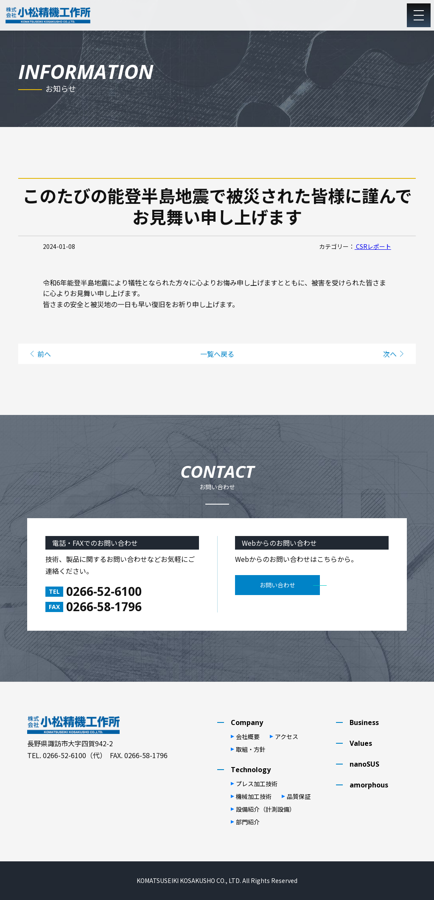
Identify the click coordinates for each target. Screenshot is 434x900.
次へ (390, 354)
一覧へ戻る (217, 354)
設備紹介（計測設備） (265, 809)
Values (361, 743)
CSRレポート (373, 246)
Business (364, 722)
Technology (251, 769)
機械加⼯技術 (254, 796)
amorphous (369, 785)
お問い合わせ (277, 585)
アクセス (286, 736)
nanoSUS (364, 764)
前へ (44, 354)
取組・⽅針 (251, 749)
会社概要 (248, 736)
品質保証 (299, 796)
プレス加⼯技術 (256, 783)
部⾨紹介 (248, 822)
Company (247, 722)
